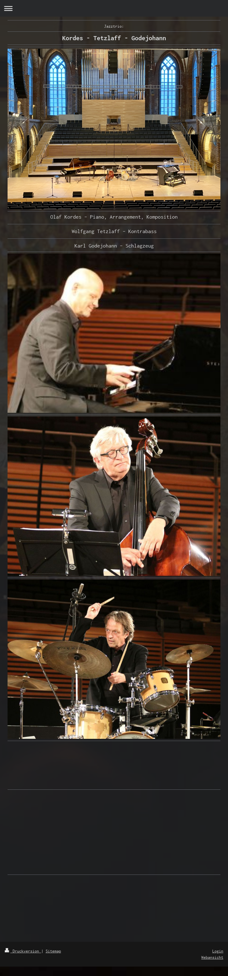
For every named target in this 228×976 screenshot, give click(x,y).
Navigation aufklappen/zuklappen (114, 8)
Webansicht (212, 957)
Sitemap (53, 951)
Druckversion (23, 951)
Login (217, 951)
